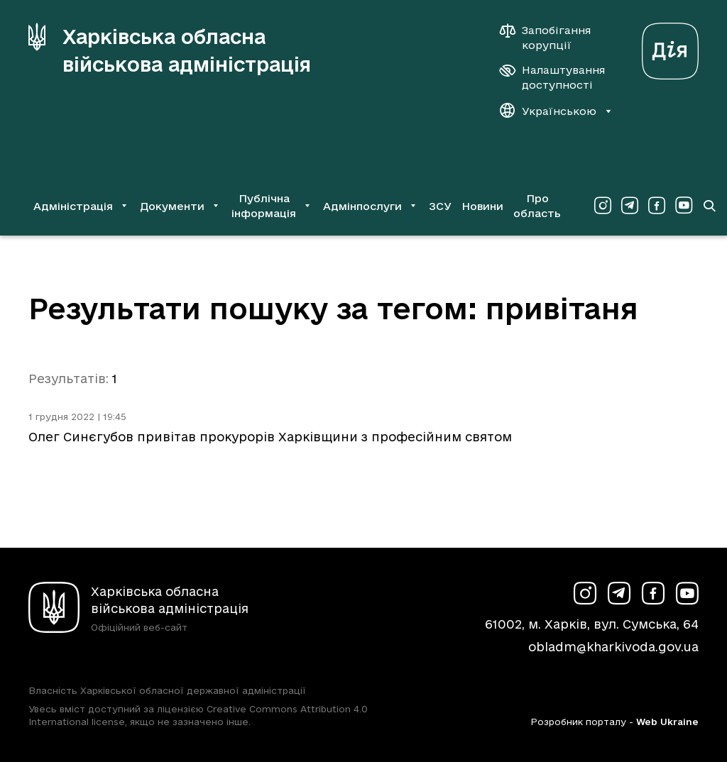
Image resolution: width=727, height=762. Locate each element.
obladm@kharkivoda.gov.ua (613, 646)
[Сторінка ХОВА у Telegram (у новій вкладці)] (629, 205)
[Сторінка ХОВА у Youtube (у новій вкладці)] (683, 205)
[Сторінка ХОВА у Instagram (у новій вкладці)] (602, 205)
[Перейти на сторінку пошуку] (709, 205)
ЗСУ (440, 206)
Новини (482, 206)
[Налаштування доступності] (552, 77)
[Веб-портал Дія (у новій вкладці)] (670, 47)
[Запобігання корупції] (552, 38)
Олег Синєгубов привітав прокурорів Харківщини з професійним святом (270, 436)
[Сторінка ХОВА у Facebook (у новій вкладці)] (656, 205)
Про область (537, 205)
